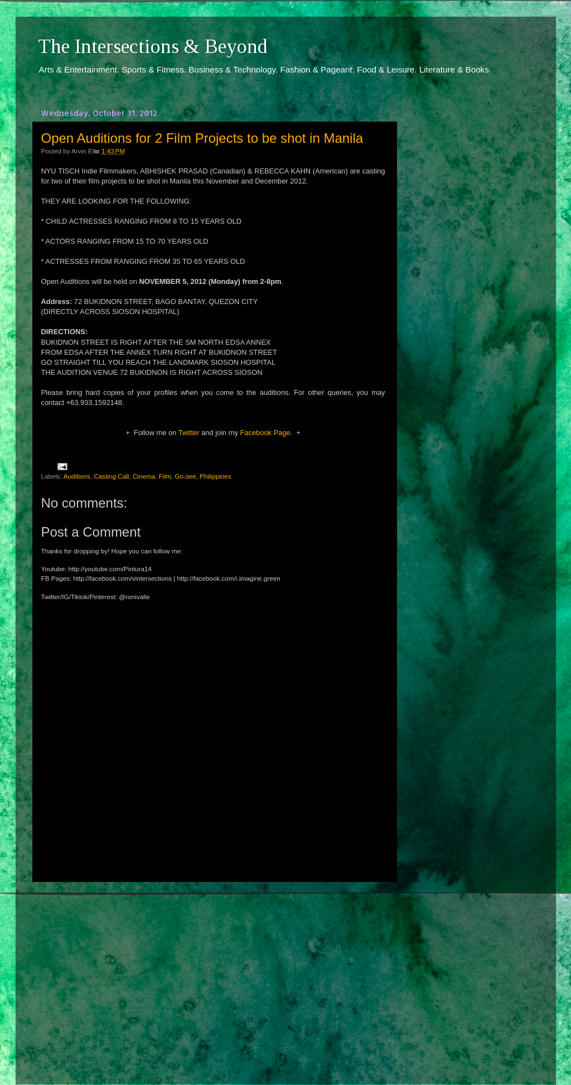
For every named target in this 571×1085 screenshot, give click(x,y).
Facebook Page (265, 432)
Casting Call (111, 476)
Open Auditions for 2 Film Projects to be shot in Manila (202, 138)
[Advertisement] (213, 973)
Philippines (215, 476)
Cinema (144, 476)
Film (165, 476)
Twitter (189, 432)
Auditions (77, 476)
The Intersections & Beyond (153, 46)
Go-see (185, 476)
